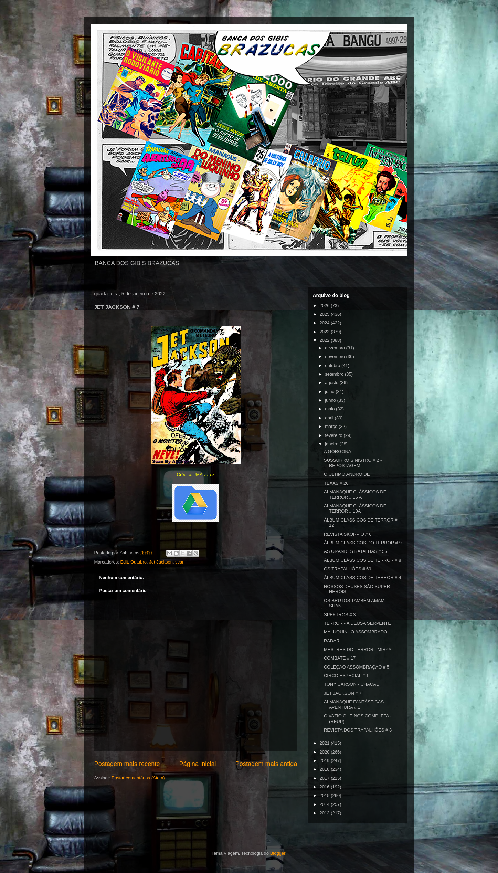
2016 (325, 786)
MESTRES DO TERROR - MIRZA (357, 649)
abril (330, 417)
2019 (325, 760)
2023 (325, 331)
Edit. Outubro (133, 562)
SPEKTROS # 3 (340, 614)
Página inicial (197, 763)
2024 (325, 322)
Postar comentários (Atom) (138, 777)
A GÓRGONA (337, 451)
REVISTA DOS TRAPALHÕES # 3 (358, 730)
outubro (333, 365)
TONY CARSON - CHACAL (351, 684)
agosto (332, 382)
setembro (335, 374)
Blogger (277, 853)
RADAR (332, 640)
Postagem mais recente (127, 763)
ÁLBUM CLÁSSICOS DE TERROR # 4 (362, 577)
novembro (335, 356)
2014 (325, 804)
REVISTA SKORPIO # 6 (347, 534)
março (332, 426)
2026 (325, 305)
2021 (325, 743)
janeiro (332, 443)
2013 (325, 813)
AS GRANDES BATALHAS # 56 (355, 551)
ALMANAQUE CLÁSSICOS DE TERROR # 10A (355, 508)
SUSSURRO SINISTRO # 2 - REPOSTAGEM (353, 462)
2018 (325, 769)
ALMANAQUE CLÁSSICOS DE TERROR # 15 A (355, 494)
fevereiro (334, 435)
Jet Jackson (161, 562)
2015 (325, 795)
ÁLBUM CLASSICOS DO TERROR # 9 (363, 542)
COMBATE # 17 (340, 658)
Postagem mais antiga (266, 763)
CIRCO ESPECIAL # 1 (346, 675)
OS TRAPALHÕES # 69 (347, 568)
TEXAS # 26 (336, 483)
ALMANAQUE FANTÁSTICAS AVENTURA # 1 (354, 704)
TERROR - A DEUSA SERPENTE (357, 623)
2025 (325, 314)
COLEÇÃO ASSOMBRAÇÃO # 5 (356, 667)
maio (330, 408)
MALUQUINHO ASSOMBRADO (355, 631)
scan (179, 562)
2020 (325, 752)
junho (331, 400)
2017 (325, 778)
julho (330, 391)
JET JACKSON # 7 (343, 693)
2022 (325, 340)
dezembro (335, 347)
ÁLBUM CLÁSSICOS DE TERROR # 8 (362, 560)
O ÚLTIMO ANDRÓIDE (347, 474)
